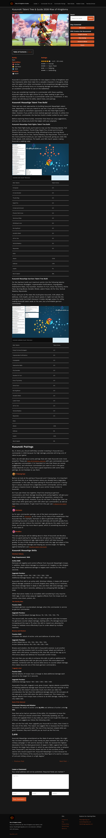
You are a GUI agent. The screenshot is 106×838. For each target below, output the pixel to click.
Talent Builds (70, 3)
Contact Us (65, 819)
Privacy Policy (65, 824)
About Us (64, 828)
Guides (35, 3)
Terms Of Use (65, 826)
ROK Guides (82, 27)
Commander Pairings (59, 3)
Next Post (64, 761)
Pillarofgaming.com (84, 819)
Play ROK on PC (13, 834)
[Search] (90, 18)
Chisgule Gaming (82, 34)
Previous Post (18, 761)
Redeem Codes (80, 3)
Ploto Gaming (82, 38)
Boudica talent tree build (38, 547)
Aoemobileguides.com (85, 821)
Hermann (17, 510)
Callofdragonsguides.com (86, 824)
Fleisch (82, 45)
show (29, 52)
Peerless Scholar (90, 3)
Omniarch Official (82, 41)
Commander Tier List (46, 3)
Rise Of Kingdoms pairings (37, 461)
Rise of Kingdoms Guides (22, 3)
